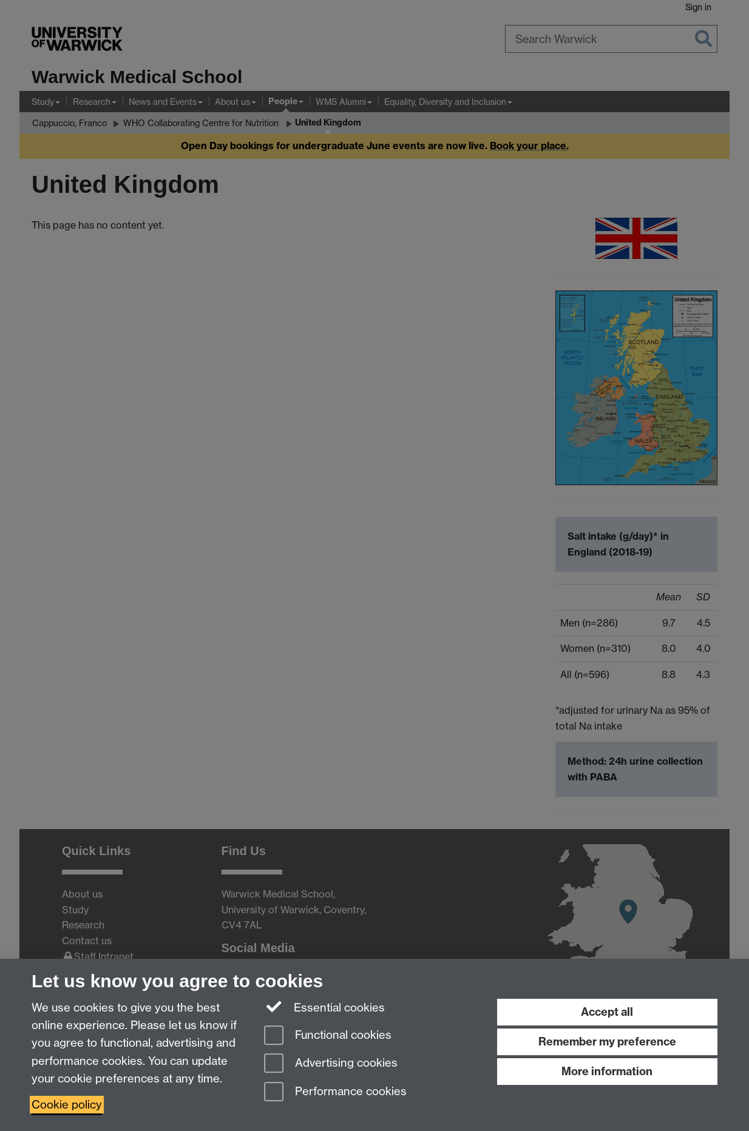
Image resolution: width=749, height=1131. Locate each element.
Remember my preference (607, 1042)
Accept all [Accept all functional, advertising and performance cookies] (607, 1012)
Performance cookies (335, 1092)
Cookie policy (67, 1105)
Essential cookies (324, 1007)
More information (606, 1071)
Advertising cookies (331, 1064)
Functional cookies (327, 1036)
